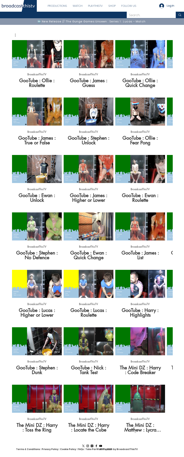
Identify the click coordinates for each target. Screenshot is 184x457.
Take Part (91, 449)
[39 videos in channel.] (92, 236)
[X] (83, 446)
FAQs (81, 449)
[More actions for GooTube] (17, 35)
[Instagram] (87, 446)
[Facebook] (96, 446)
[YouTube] (100, 446)
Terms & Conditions (28, 449)
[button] (17, 35)
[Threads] (92, 446)
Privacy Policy (50, 449)
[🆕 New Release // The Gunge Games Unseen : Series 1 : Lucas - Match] (92, 21)
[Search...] (148, 15)
